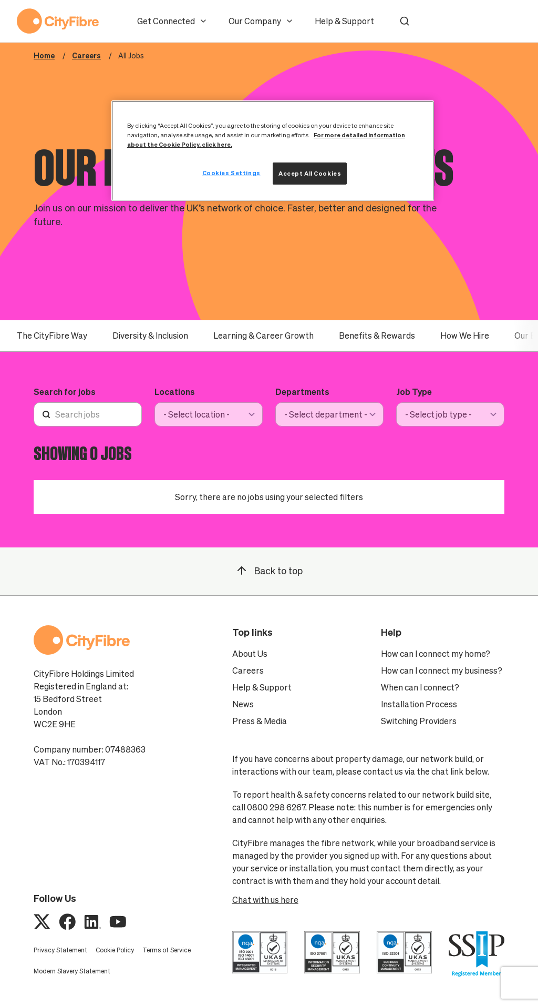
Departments (302, 392)
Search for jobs (65, 392)
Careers (248, 670)
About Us (249, 653)
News (243, 704)
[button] (404, 21)
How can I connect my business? (441, 670)
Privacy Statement (60, 950)
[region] (272, 150)
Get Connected (172, 21)
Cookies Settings (231, 172)
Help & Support (344, 21)
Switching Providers (419, 721)
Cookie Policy (115, 950)
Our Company (261, 21)
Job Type (414, 392)
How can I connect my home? (435, 653)
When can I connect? (420, 687)
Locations (174, 392)
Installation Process (419, 704)
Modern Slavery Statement (72, 971)
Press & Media (259, 721)
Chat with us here (265, 900)
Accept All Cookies (309, 173)
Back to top (269, 570)
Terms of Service (166, 950)
